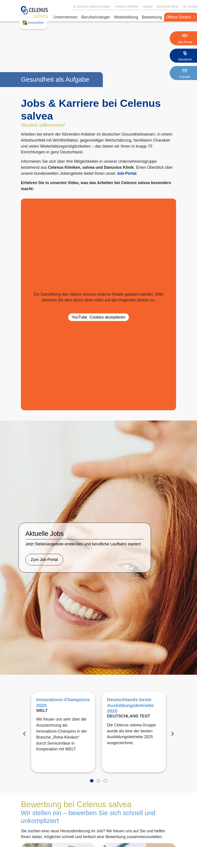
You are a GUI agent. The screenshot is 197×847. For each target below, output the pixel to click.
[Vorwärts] (172, 733)
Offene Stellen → (181, 17)
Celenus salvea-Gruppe (91, 6)
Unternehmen (65, 17)
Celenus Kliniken (126, 6)
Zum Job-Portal (44, 559)
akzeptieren (99, 317)
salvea (147, 6)
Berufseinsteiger (95, 17)
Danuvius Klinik (168, 6)
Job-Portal (126, 173)
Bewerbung (152, 17)
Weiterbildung (126, 17)
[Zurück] (24, 733)
